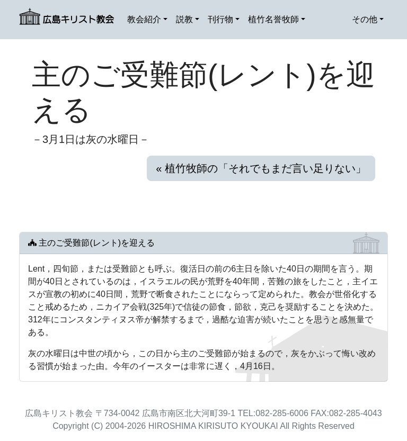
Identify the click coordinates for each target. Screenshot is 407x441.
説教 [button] (184, 19)
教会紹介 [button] (144, 19)
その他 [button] (364, 19)
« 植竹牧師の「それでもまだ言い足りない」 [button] (261, 168)
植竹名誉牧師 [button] (273, 19)
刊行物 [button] (220, 19)
